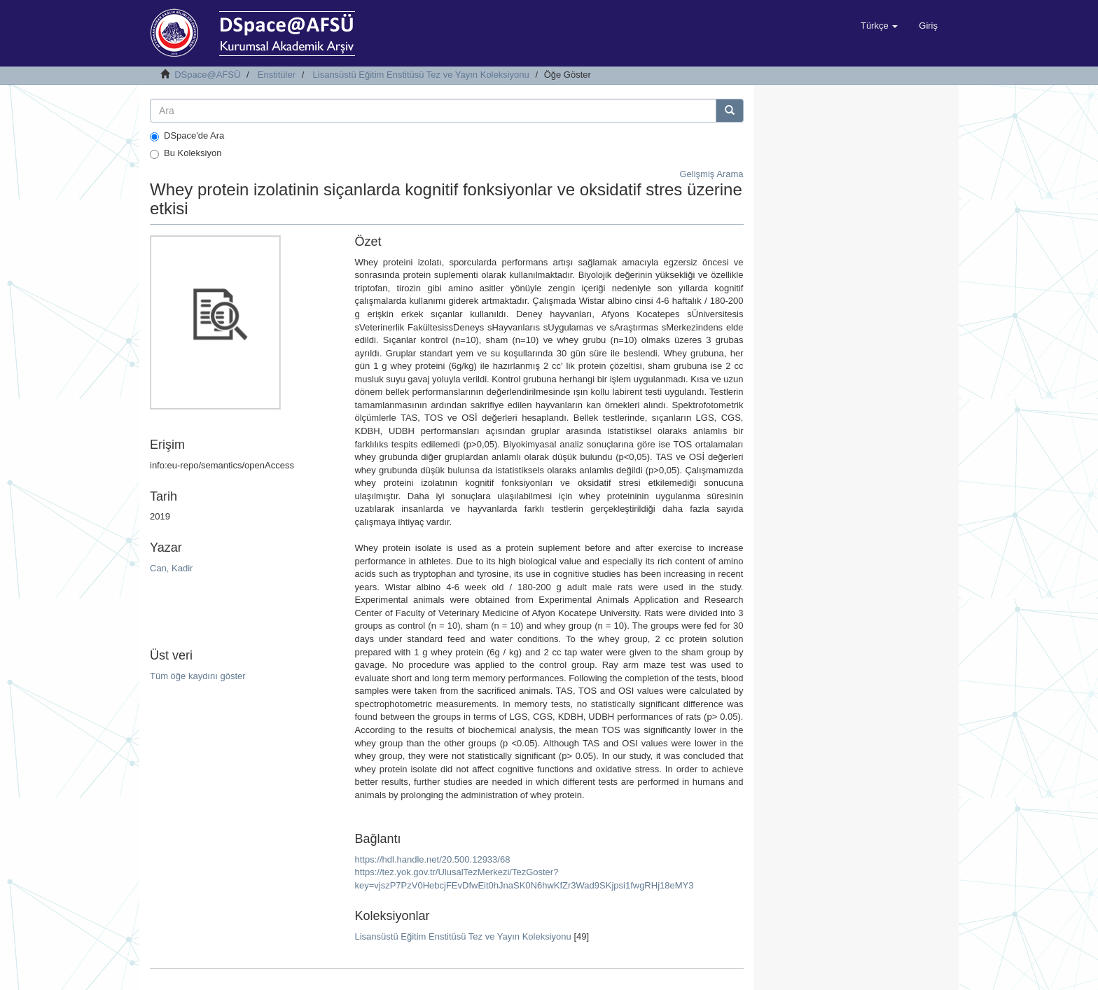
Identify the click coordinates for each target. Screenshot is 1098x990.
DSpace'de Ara (187, 135)
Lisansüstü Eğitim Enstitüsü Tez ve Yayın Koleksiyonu (421, 74)
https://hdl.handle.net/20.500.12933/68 (432, 859)
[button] (879, 25)
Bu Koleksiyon (185, 153)
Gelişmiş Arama (711, 174)
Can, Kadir (171, 568)
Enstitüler (277, 74)
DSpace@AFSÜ (207, 74)
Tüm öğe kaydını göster (198, 676)
